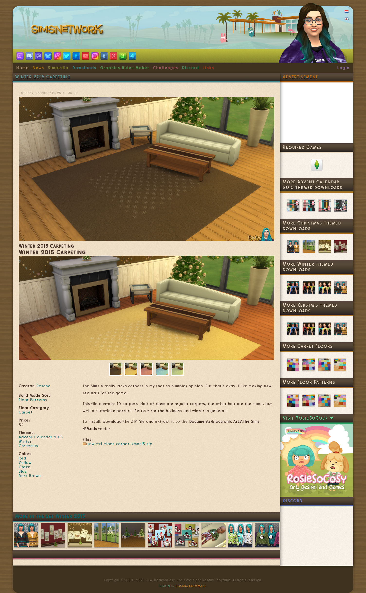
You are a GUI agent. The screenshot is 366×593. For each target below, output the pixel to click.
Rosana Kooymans (191, 586)
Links (208, 68)
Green (25, 467)
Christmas (28, 446)
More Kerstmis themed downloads (310, 308)
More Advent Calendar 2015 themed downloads (312, 184)
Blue (23, 471)
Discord (190, 68)
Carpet (26, 412)
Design (164, 586)
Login (343, 68)
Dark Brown (30, 476)
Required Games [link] (302, 147)
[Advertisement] (146, 497)
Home (22, 68)
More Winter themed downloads (308, 266)
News (38, 68)
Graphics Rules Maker (124, 68)
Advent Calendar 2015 (41, 437)
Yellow (25, 462)
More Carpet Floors (308, 346)
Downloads (84, 68)
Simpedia (58, 68)
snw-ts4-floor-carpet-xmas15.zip (120, 444)
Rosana (44, 386)
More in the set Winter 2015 (50, 516)
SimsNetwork (68, 30)
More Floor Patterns (309, 382)
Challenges (165, 68)
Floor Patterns (33, 400)
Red (22, 458)
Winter (25, 441)
